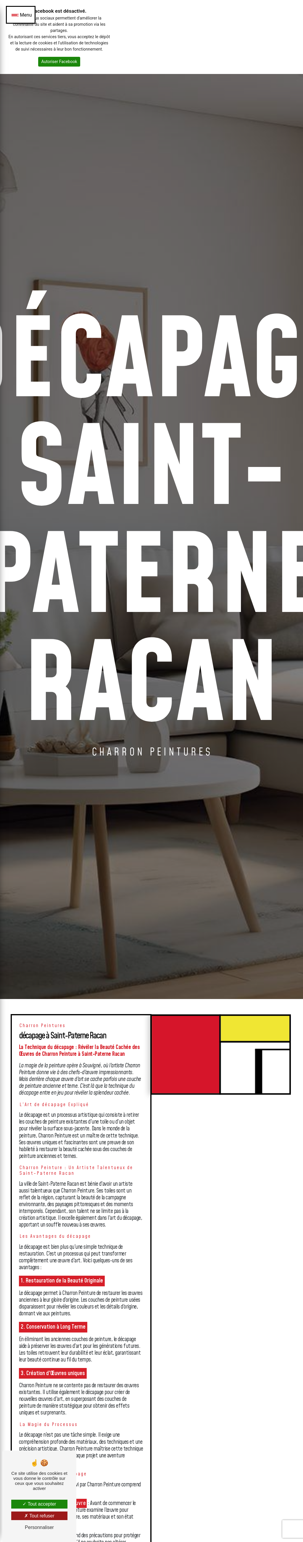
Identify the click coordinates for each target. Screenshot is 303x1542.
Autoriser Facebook (59, 61)
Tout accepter (39, 1503)
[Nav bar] (21, 15)
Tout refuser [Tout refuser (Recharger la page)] (39, 1515)
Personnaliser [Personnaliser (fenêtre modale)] (39, 1527)
